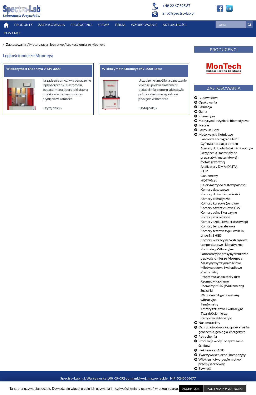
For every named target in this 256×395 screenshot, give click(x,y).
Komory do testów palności (220, 194)
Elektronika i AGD (211, 350)
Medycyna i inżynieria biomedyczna (223, 120)
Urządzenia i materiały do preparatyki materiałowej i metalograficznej (219, 157)
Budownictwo (208, 98)
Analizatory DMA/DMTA (219, 166)
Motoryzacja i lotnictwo (215, 134)
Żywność (204, 368)
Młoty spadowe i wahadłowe (221, 267)
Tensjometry (209, 304)
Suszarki (207, 290)
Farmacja (205, 107)
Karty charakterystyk (216, 318)
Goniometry (209, 176)
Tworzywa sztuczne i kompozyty (222, 355)
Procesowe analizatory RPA (220, 277)
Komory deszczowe (215, 189)
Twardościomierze (214, 313)
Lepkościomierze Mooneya (221, 258)
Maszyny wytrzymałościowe (221, 263)
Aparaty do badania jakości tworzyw (227, 148)
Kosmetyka (206, 116)
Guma (202, 111)
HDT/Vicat (209, 180)
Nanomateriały (209, 322)
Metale (203, 125)
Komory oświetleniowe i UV (220, 208)
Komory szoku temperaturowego (224, 221)
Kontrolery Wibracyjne (217, 249)
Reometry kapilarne (215, 281)
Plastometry (209, 272)
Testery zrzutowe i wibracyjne (222, 309)
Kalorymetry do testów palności (223, 185)
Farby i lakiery (208, 130)
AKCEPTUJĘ (190, 388)
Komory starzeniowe (215, 217)
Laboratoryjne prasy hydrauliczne (224, 254)
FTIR (204, 171)
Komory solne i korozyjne (219, 212)
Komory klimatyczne (215, 199)
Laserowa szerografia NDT (220, 139)
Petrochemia (207, 336)
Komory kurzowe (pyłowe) (220, 203)
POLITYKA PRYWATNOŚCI (225, 388)
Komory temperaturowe (218, 226)
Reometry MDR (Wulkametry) (222, 286)
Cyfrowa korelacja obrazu (219, 143)
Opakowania (207, 102)
